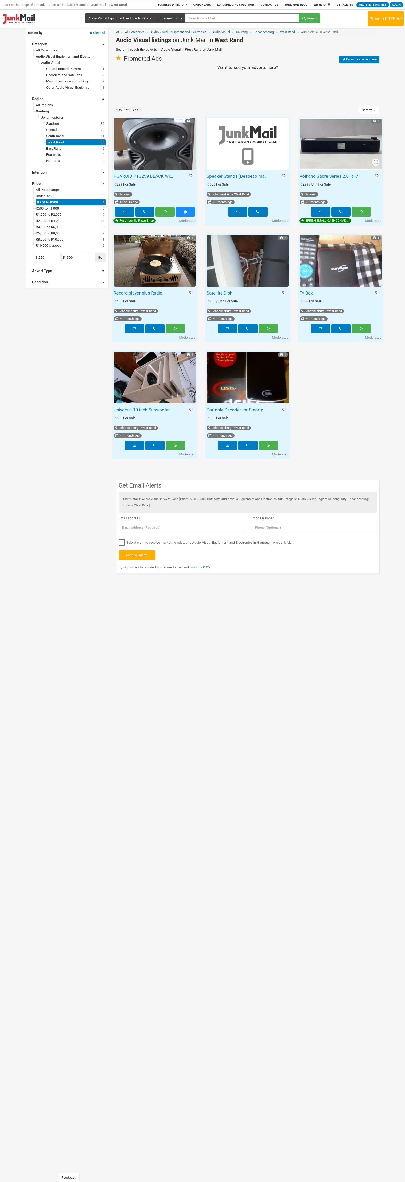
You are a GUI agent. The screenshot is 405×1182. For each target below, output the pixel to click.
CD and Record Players (75, 69)
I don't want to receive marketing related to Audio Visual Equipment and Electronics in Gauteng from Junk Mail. (206, 543)
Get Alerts (345, 4)
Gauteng (42, 111)
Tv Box (306, 293)
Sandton (75, 124)
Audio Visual (50, 63)
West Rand (76, 142)
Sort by (369, 110)
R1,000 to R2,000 (70, 215)
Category (68, 44)
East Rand (75, 148)
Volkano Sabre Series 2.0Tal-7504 (331, 176)
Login (396, 4)
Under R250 (70, 196)
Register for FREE (372, 4)
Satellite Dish (219, 293)
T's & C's (204, 567)
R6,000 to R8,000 (70, 233)
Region (68, 99)
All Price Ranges (48, 190)
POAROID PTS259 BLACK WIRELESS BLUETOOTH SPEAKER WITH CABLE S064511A (145, 176)
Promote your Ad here (359, 59)
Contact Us (269, 4)
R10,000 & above (70, 246)
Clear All (97, 33)
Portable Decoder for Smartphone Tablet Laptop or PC (238, 409)
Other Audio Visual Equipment (75, 87)
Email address (129, 518)
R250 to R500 (70, 202)
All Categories (46, 50)
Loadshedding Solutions (236, 4)
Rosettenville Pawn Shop (134, 220)
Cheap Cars (202, 4)
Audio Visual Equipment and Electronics (66, 56)
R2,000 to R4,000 (70, 221)
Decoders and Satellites (75, 75)
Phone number (263, 518)
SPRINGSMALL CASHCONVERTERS (326, 220)
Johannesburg (52, 117)
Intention (68, 172)
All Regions (44, 105)
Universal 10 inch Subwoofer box (145, 409)
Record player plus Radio (138, 293)
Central (75, 130)
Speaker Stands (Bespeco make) (238, 176)
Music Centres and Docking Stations (75, 81)
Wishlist (322, 4)
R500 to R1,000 (70, 208)
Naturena (75, 161)
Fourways (75, 155)
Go (100, 257)
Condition (68, 282)
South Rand (75, 136)
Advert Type (68, 271)
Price (68, 184)
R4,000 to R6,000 (70, 227)
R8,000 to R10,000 (70, 239)
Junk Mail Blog (295, 4)
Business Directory (172, 4)
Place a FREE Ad (385, 18)
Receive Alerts (137, 555)
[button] (120, 18)
